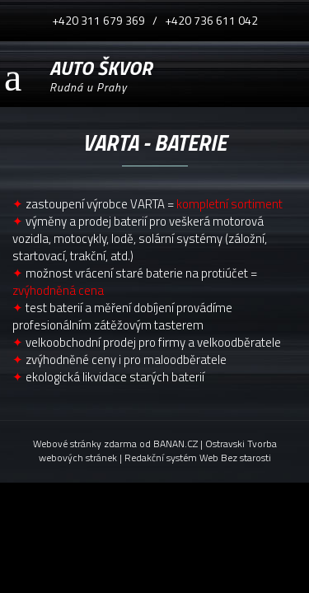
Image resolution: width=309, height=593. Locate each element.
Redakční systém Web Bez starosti (197, 457)
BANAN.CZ (175, 443)
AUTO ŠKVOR (100, 65)
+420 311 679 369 (98, 20)
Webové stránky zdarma (85, 443)
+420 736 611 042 (211, 20)
